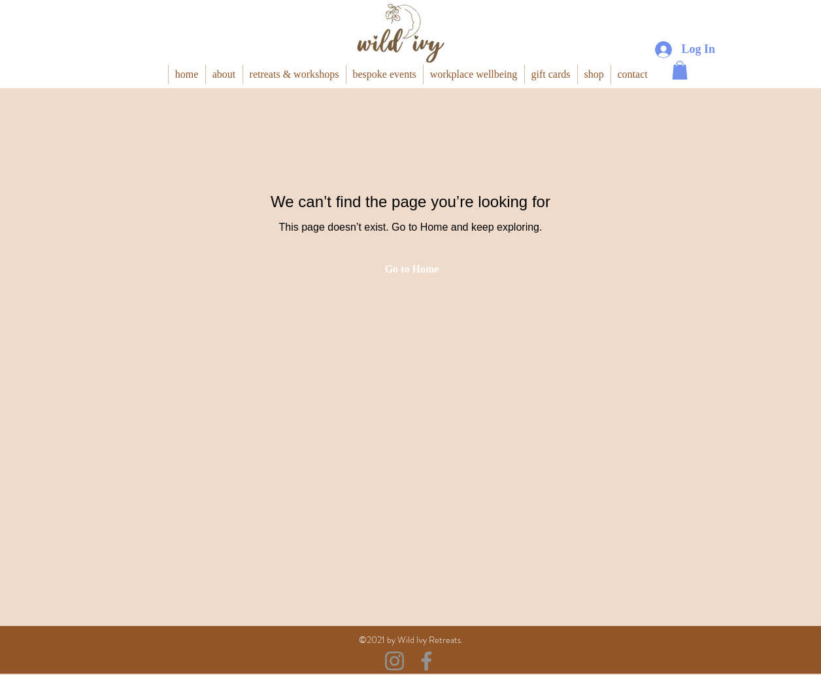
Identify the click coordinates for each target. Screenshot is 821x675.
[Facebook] (426, 661)
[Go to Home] (410, 269)
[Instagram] (394, 661)
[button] (680, 70)
